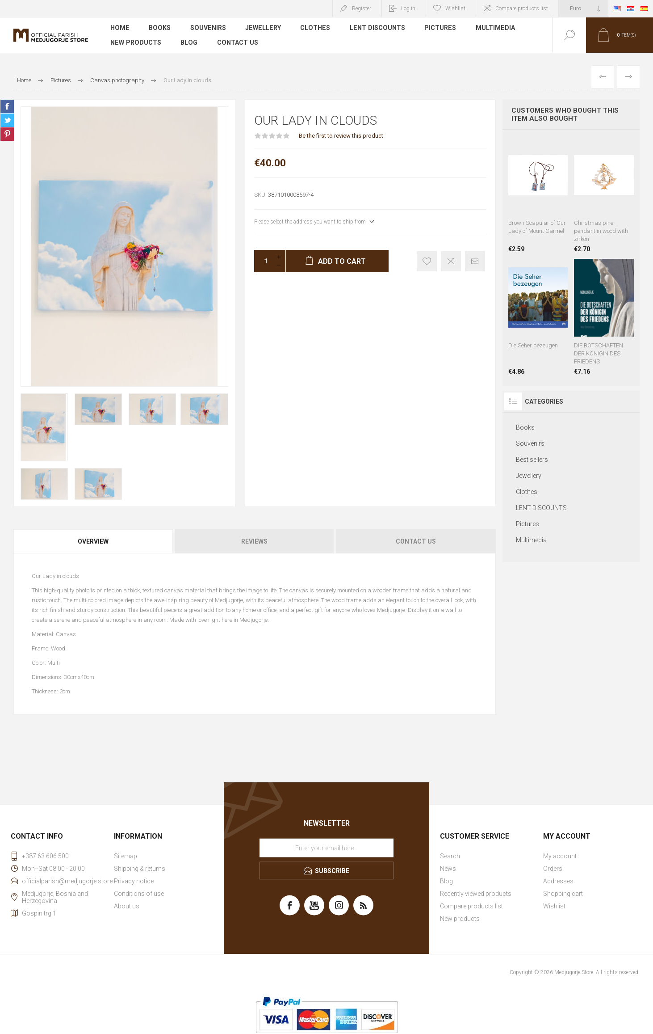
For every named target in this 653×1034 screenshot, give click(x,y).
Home (119, 28)
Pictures (435, 28)
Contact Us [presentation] (416, 541)
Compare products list (521, 8)
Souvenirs (206, 28)
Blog (188, 42)
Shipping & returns (139, 868)
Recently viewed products (475, 893)
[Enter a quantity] (263, 261)
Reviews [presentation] (254, 541)
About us (126, 906)
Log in (408, 8)
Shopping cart (563, 893)
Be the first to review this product (341, 135)
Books (158, 28)
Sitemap (125, 856)
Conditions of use (139, 893)
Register (361, 8)
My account (560, 856)
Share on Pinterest (7, 134)
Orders (552, 868)
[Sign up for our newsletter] (326, 848)
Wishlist (554, 906)
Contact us (236, 42)
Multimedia (490, 28)
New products (135, 42)
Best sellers (532, 459)
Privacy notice (134, 881)
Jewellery (260, 28)
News (448, 868)
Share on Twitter (7, 120)
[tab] (93, 541)
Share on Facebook (7, 106)
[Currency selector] (583, 8)
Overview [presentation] (93, 541)
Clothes (311, 28)
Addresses (558, 881)
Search (450, 856)
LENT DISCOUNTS (373, 28)
